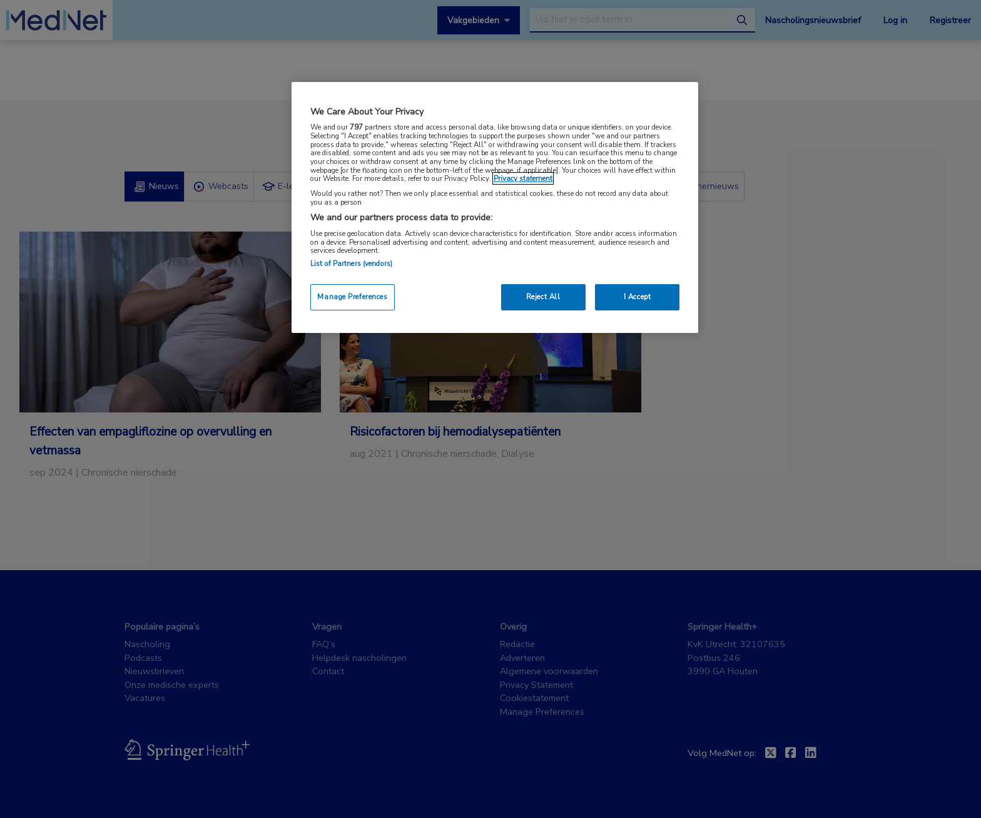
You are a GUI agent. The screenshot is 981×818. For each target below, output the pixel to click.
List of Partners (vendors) (351, 263)
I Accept (637, 297)
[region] (495, 207)
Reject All (543, 297)
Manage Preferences (352, 297)
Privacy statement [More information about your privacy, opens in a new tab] (523, 178)
